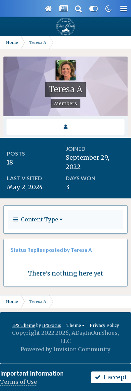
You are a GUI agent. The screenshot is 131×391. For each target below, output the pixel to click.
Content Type (38, 219)
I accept (111, 377)
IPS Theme (23, 325)
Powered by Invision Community (65, 349)
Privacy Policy (104, 325)
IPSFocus (51, 325)
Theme (75, 325)
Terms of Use (18, 381)
